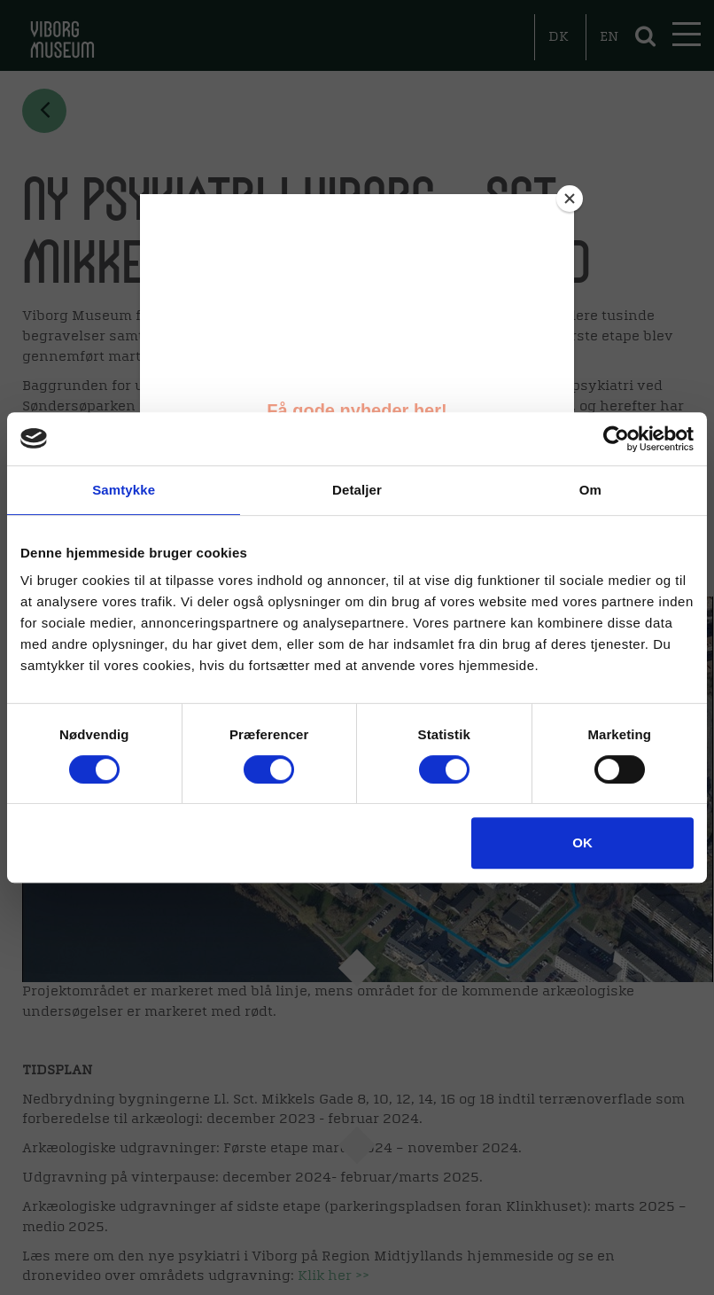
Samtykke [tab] (123, 489)
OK (582, 842)
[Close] (569, 198)
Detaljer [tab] (357, 489)
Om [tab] (590, 489)
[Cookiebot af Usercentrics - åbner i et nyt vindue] (616, 438)
